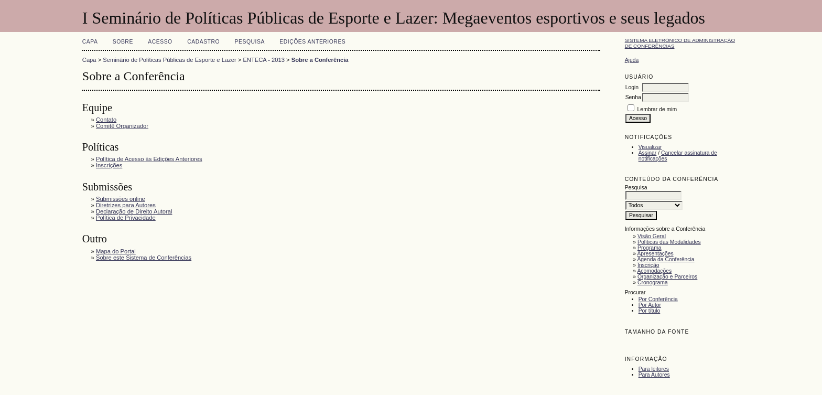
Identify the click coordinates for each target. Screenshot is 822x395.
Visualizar (650, 147)
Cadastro (203, 42)
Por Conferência (658, 299)
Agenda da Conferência (665, 259)
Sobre (123, 42)
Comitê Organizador (122, 126)
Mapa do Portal (116, 251)
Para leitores (654, 369)
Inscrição (648, 265)
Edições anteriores (312, 42)
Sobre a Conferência (320, 60)
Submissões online (120, 199)
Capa (90, 42)
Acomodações (654, 271)
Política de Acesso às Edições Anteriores (149, 159)
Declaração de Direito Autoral (134, 211)
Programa (649, 248)
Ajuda (632, 60)
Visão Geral (651, 236)
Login (632, 87)
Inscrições (109, 165)
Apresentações (655, 254)
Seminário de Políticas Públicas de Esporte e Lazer (169, 60)
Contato (106, 119)
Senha (633, 97)
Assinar (648, 153)
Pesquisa (250, 42)
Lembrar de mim (657, 109)
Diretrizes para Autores (126, 205)
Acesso (160, 42)
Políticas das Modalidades (669, 242)
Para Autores (654, 375)
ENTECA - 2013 (264, 60)
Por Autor (650, 305)
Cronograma (652, 282)
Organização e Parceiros (667, 277)
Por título (650, 311)
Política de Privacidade (126, 218)
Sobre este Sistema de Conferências (143, 257)
